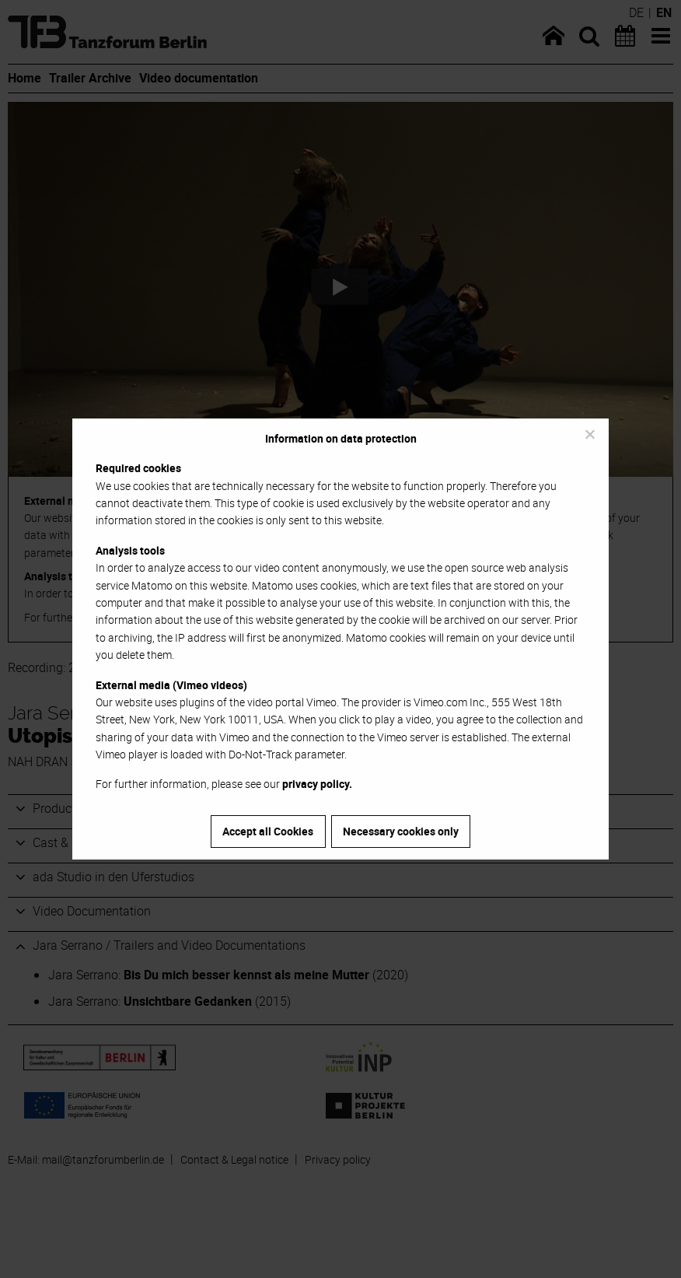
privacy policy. (317, 783)
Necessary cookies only (401, 831)
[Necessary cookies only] (589, 434)
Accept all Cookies (267, 831)
